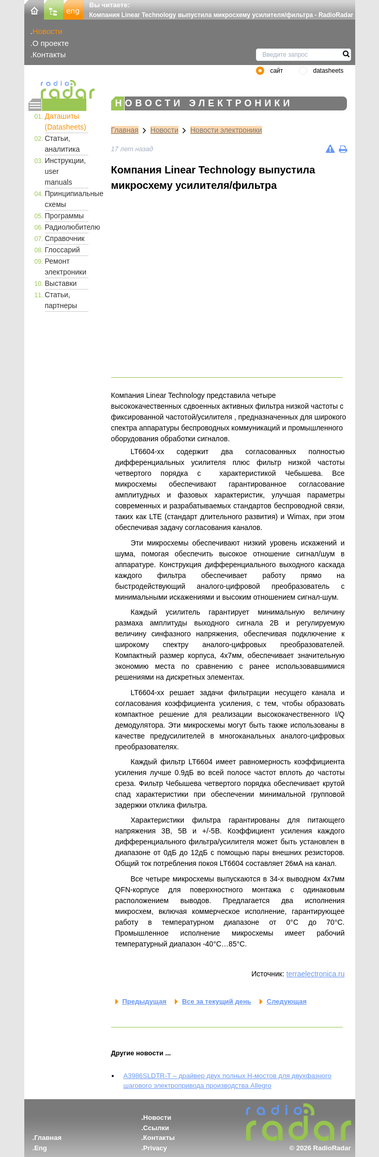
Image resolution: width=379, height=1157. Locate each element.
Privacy (155, 1148)
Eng (40, 1148)
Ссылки (156, 1128)
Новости (48, 31)
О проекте (51, 43)
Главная (125, 130)
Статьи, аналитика (62, 143)
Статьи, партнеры (61, 300)
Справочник (65, 238)
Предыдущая (144, 1001)
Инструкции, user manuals (65, 171)
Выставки (61, 283)
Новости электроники (226, 130)
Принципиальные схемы (66, 198)
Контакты (49, 54)
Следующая (287, 1001)
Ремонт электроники (66, 266)
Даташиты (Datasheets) (65, 121)
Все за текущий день (216, 1001)
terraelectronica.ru (315, 974)
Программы (64, 216)
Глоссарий (62, 250)
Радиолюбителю (66, 227)
